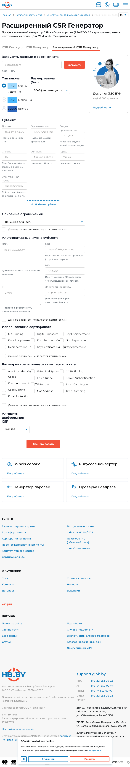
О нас (5, 578)
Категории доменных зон (84, 641)
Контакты (8, 584)
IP (3, 286)
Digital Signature (47, 333)
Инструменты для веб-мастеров (88, 635)
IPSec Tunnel (45, 378)
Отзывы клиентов (79, 578)
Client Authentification (22, 383)
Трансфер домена (14, 532)
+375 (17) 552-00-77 (100, 690)
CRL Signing (16, 333)
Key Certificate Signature (52, 347)
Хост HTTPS (8, 70)
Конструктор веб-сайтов (18, 550)
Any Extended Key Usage (20, 374)
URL (48, 244)
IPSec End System (48, 371)
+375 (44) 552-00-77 (101, 685)
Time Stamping (75, 391)
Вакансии (73, 590)
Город (63, 151)
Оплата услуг (10, 629)
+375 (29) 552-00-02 (101, 695)
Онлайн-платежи (78, 548)
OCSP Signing (74, 371)
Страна (6, 151)
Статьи (6, 641)
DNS (5, 244)
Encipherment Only (49, 340)
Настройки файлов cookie (18, 729)
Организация (40, 126)
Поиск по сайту (12, 623)
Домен (6, 126)
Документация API (79, 648)
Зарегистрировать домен (18, 526)
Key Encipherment (78, 333)
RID (47, 265)
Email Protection (18, 396)
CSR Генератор (39, 47)
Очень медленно (17, 88)
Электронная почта (10, 178)
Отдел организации (68, 128)
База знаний (10, 635)
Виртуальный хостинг (81, 526)
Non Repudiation (77, 340)
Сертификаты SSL (13, 556)
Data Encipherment (20, 340)
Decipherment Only (20, 347)
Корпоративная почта (16, 538)
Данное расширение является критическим (37, 229)
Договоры (8, 590)
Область (36, 151)
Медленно (20, 100)
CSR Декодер (12, 47)
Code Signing (16, 389)
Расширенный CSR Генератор (78, 47)
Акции (7, 604)
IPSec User (43, 384)
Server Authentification (80, 378)
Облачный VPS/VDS (80, 532)
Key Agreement (76, 347)
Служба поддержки (80, 629)
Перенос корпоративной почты (23, 544)
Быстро (18, 109)
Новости (72, 584)
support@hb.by (91, 674)
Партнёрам (74, 623)
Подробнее (95, 750)
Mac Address (45, 391)
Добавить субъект (43, 204)
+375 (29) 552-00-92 (101, 680)
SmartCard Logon (77, 384)
